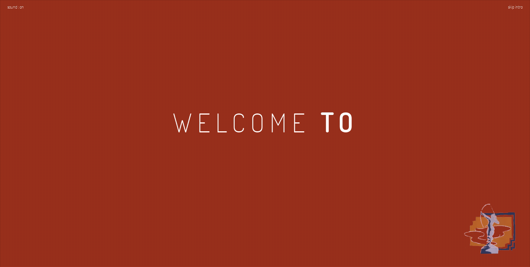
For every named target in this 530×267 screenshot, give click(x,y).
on (22, 7)
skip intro (515, 7)
